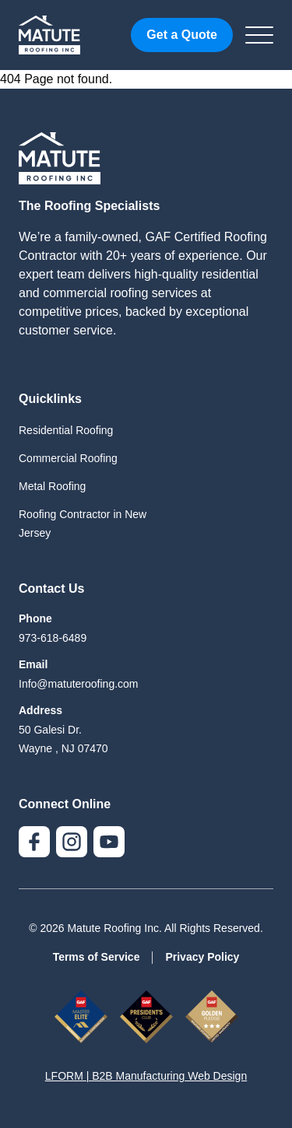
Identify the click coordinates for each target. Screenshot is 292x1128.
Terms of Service (96, 957)
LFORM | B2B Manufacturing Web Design (146, 1076)
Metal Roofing (52, 486)
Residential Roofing (66, 430)
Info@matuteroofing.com (79, 684)
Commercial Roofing (68, 458)
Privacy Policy (202, 957)
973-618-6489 (52, 638)
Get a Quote (181, 34)
